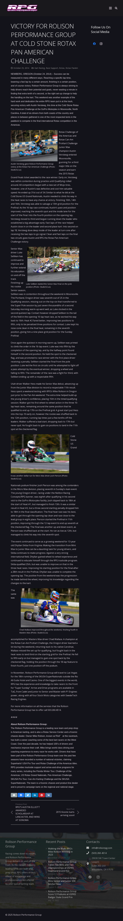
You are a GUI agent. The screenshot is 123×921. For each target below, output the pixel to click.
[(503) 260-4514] (89, 853)
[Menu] (110, 8)
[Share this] (21, 795)
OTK (15, 868)
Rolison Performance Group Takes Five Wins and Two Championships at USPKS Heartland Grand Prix (62, 866)
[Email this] (14, 795)
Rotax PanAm (72, 68)
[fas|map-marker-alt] (89, 864)
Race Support (52, 68)
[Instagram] (101, 43)
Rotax (62, 68)
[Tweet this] (28, 795)
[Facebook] (94, 43)
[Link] (22, 8)
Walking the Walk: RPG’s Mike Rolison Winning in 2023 (60, 851)
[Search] (116, 8)
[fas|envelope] (89, 848)
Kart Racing (40, 68)
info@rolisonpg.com (102, 847)
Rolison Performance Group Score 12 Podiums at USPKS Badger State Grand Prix (62, 894)
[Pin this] (41, 795)
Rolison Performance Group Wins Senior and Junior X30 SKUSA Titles (62, 881)
